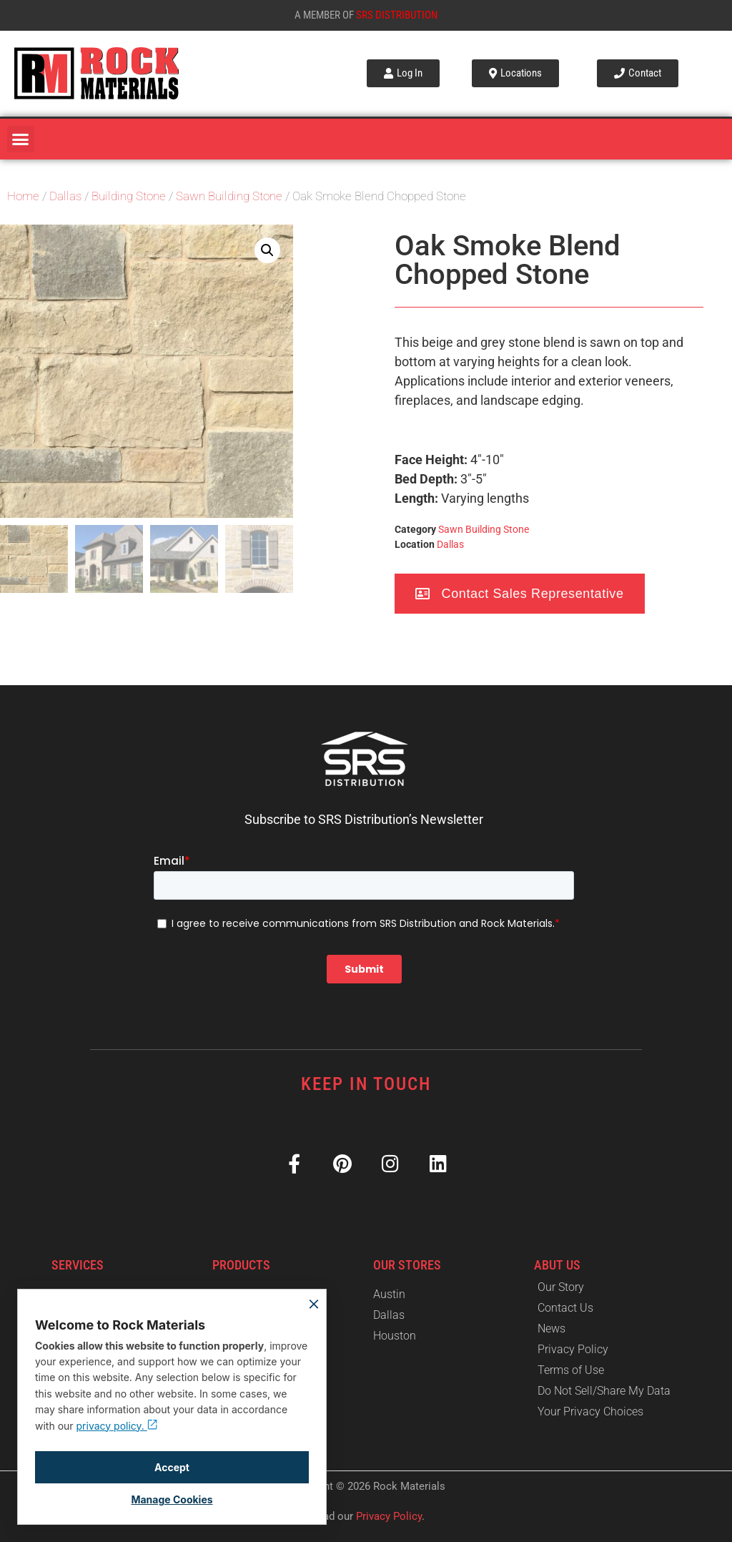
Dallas (65, 196)
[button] (20, 139)
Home (23, 196)
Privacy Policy (389, 1516)
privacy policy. (116, 1426)
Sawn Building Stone (229, 196)
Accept (171, 1467)
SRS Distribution (396, 15)
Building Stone (129, 196)
